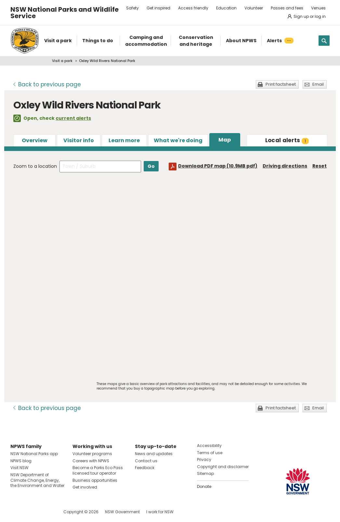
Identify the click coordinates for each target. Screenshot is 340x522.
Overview (34, 140)
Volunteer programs (92, 453)
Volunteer (253, 8)
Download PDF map (217, 166)
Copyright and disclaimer (223, 466)
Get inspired (158, 8)
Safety (132, 8)
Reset (319, 166)
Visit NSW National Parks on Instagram (30, 512)
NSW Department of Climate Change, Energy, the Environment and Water (37, 480)
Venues (318, 8)
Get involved (84, 487)
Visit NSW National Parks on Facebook (16, 512)
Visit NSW (19, 467)
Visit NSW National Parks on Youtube (44, 512)
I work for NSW (160, 512)
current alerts (73, 118)
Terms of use (209, 452)
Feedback (144, 467)
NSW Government (122, 512)
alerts (287, 140)
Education (226, 8)
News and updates (154, 453)
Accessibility (209, 445)
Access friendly (193, 8)
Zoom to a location (35, 166)
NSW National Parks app (34, 453)
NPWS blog (21, 461)
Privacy (204, 459)
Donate (204, 486)
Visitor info (78, 140)
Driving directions (285, 166)
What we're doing (178, 140)
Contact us (146, 461)
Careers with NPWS (90, 461)
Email (318, 84)
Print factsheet (281, 84)
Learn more (124, 140)
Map (224, 139)
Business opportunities (94, 480)
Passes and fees (287, 8)
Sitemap (205, 473)
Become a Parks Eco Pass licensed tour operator (97, 470)
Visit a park (62, 60)
